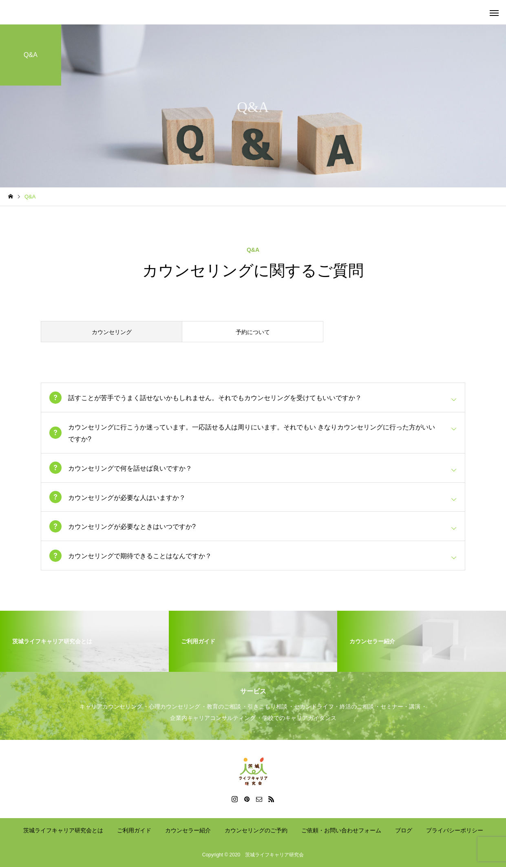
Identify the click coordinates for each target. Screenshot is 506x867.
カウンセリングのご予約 (256, 830)
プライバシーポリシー (454, 830)
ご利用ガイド (134, 830)
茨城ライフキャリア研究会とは (63, 830)
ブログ (403, 830)
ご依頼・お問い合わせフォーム (341, 830)
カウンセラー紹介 (188, 830)
